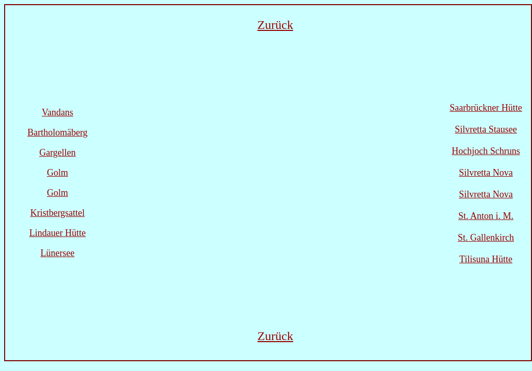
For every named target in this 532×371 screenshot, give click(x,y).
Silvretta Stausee (486, 129)
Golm (57, 172)
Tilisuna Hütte (485, 259)
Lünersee (58, 253)
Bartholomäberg (57, 132)
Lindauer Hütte (57, 233)
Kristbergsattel (57, 213)
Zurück (275, 24)
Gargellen (57, 152)
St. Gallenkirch (486, 237)
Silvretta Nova (485, 172)
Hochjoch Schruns (486, 151)
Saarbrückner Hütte (486, 108)
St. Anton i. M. (485, 216)
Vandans (57, 112)
